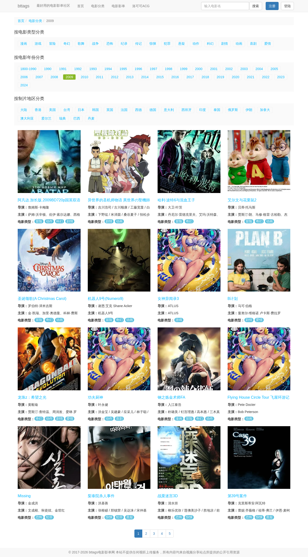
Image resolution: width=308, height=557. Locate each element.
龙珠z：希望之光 (32, 397)
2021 (250, 77)
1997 (153, 69)
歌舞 (81, 43)
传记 (138, 43)
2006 (24, 77)
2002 (229, 69)
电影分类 (97, 6)
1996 (138, 69)
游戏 (38, 43)
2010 (84, 77)
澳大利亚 (27, 118)
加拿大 (265, 110)
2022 (266, 77)
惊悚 (152, 43)
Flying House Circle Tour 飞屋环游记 (258, 397)
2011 (99, 77)
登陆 (287, 6)
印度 (202, 110)
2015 (160, 77)
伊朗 (249, 110)
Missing (24, 496)
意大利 (169, 110)
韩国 (95, 110)
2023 (281, 77)
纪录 (124, 43)
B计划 (233, 299)
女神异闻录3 (168, 299)
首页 (80, 6)
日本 (81, 110)
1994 (108, 69)
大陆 (23, 110)
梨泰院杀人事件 (101, 496)
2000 (199, 69)
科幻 (210, 43)
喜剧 (253, 43)
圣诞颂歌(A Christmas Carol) (42, 299)
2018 (205, 77)
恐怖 (109, 43)
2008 (54, 77)
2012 (114, 77)
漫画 (23, 43)
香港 (38, 110)
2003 (244, 69)
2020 (235, 77)
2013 (129, 77)
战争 (95, 43)
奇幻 (66, 43)
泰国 (217, 110)
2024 (24, 85)
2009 (69, 77)
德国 (152, 110)
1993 (93, 69)
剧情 (224, 43)
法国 (124, 110)
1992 (78, 69)
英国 (109, 110)
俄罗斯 (233, 110)
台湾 (66, 110)
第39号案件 (237, 496)
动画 (239, 43)
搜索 (255, 6)
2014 (144, 77)
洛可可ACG (140, 6)
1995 (123, 69)
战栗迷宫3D (168, 496)
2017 (190, 77)
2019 (220, 77)
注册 (272, 6)
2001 (214, 69)
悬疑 (181, 43)
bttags (23, 6)
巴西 (76, 118)
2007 (39, 77)
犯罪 (167, 43)
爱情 (267, 43)
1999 (183, 69)
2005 (274, 69)
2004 (259, 69)
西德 (138, 110)
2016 (175, 77)
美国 (52, 110)
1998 (168, 69)
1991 (62, 69)
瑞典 (62, 118)
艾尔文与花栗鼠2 (242, 200)
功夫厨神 (95, 397)
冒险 (52, 43)
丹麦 (91, 118)
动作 (195, 43)
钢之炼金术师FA (171, 397)
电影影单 (118, 6)
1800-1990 (28, 69)
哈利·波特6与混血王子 (176, 200)
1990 (47, 69)
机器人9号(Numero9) (105, 299)
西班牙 (187, 110)
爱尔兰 (46, 118)
